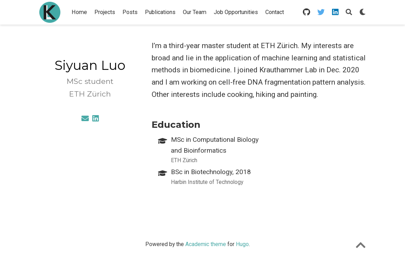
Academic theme (205, 244)
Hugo (242, 244)
